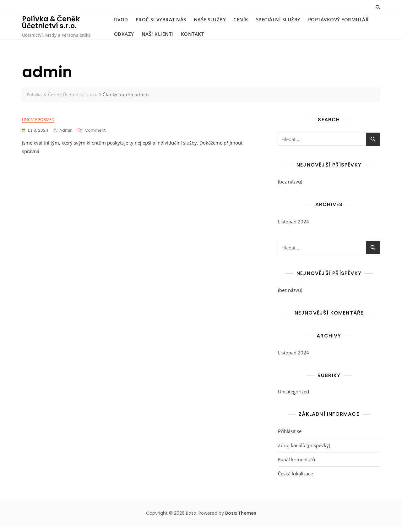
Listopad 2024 (293, 221)
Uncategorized (38, 119)
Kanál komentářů (296, 459)
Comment (95, 130)
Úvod (121, 19)
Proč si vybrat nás (161, 19)
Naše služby (210, 19)
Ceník (240, 19)
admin (66, 130)
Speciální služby (278, 19)
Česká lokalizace (295, 473)
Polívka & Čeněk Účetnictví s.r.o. (51, 22)
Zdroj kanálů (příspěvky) (304, 445)
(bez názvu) (290, 181)
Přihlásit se (290, 431)
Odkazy (124, 34)
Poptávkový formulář (338, 19)
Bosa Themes (240, 513)
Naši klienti (157, 34)
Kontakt (192, 34)
